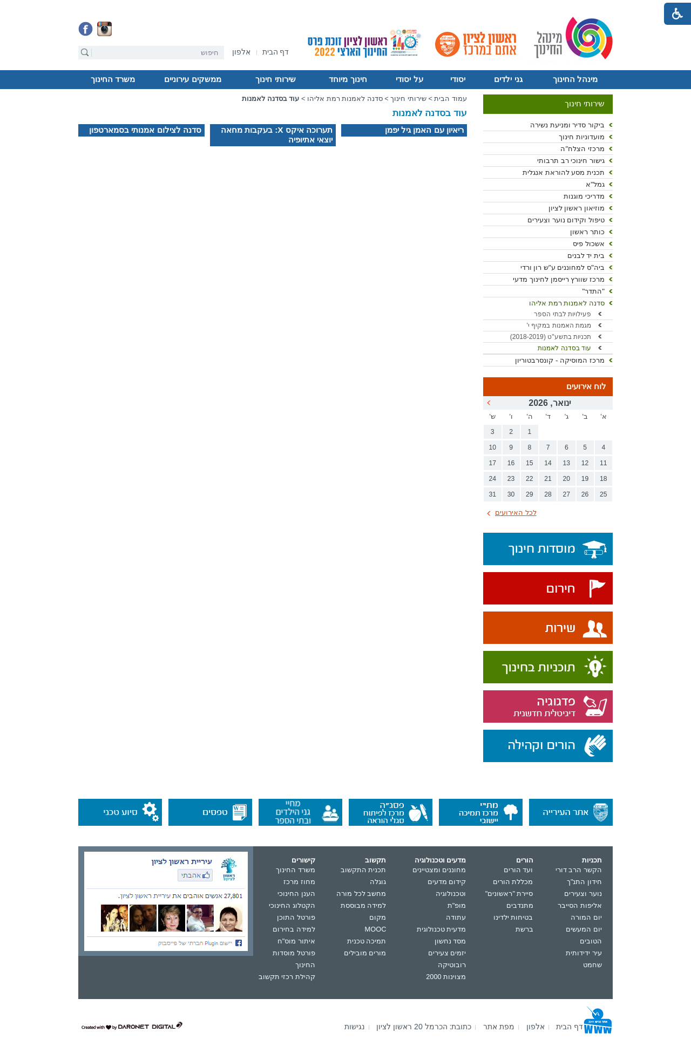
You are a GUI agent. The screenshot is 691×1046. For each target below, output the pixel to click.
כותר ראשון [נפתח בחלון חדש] (587, 232)
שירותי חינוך (275, 79)
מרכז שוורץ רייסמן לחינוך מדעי (559, 279)
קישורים (303, 860)
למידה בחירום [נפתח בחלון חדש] (294, 929)
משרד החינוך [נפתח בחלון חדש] (295, 870)
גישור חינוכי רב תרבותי (571, 161)
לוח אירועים (586, 386)
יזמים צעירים (447, 953)
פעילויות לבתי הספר (562, 314)
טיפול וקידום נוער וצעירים (566, 220)
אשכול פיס (589, 244)
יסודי (457, 79)
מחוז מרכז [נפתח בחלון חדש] (299, 882)
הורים (524, 860)
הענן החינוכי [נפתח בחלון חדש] (296, 893)
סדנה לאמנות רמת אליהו (567, 303)
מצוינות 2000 (446, 977)
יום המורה (586, 917)
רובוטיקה (452, 965)
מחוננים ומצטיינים (439, 870)
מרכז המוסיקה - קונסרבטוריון (560, 360)
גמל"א (595, 184)
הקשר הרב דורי (578, 870)
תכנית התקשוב (364, 870)
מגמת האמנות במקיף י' (559, 325)
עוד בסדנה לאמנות (564, 348)
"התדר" (593, 291)
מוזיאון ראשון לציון (576, 208)
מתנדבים (519, 905)
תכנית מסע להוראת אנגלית (564, 172)
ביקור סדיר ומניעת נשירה (567, 125)
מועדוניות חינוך (582, 137)
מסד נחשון (450, 941)
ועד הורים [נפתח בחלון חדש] (518, 870)
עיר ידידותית (584, 953)
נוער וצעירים (583, 893)
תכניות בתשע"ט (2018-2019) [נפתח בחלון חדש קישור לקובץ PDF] (550, 337)
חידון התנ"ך (584, 882)
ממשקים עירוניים (192, 79)
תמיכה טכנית (367, 941)
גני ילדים (508, 79)
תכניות (592, 860)
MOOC (376, 929)
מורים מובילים (365, 953)
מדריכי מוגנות (584, 196)
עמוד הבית (450, 98)
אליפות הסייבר (580, 905)
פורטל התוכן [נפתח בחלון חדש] (296, 917)
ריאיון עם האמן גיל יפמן (424, 129)
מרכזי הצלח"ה (582, 149)
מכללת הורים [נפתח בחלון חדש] (513, 882)
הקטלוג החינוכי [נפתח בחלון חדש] (292, 905)
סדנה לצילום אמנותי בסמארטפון (145, 129)
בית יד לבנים (586, 256)
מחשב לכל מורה (361, 893)
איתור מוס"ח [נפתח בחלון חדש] (296, 941)
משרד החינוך (113, 79)
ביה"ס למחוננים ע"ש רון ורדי (562, 267)
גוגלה (378, 882)
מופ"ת (457, 905)
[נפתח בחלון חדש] (241, 52)
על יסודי (409, 79)
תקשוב (375, 860)
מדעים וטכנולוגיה (440, 860)
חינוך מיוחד (348, 79)
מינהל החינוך (575, 79)
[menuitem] (241, 52)
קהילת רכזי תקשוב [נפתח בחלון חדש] (287, 977)
